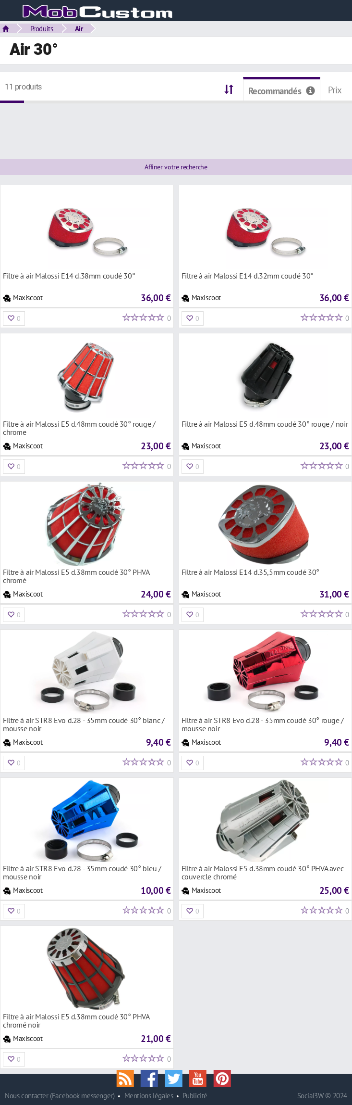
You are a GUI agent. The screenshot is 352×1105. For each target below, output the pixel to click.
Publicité (194, 1095)
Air (79, 28)
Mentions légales (148, 1095)
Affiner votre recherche (176, 167)
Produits (41, 28)
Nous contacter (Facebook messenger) (60, 1095)
